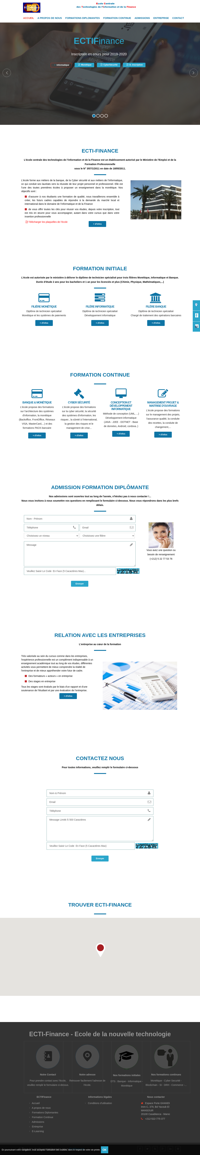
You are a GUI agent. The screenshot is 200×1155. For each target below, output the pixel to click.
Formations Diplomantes (82, 18)
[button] (100, 949)
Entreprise (161, 18)
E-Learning (37, 1130)
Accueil (28, 18)
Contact (178, 18)
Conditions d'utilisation (99, 1102)
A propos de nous (49, 18)
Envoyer (79, 583)
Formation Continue (117, 18)
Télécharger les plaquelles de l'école (47, 222)
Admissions (142, 18)
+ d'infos (97, 224)
